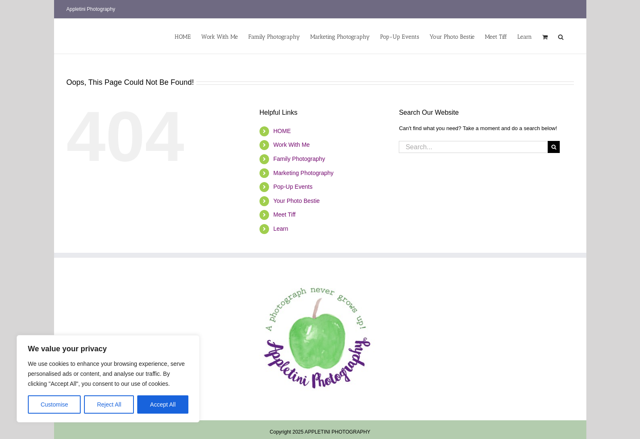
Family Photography (299, 158)
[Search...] (473, 147)
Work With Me (291, 144)
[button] (560, 36)
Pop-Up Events (292, 186)
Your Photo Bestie (296, 200)
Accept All (162, 404)
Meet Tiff (284, 214)
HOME (282, 131)
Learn (280, 228)
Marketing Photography (303, 173)
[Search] (554, 147)
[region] (108, 378)
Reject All (109, 404)
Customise (54, 404)
